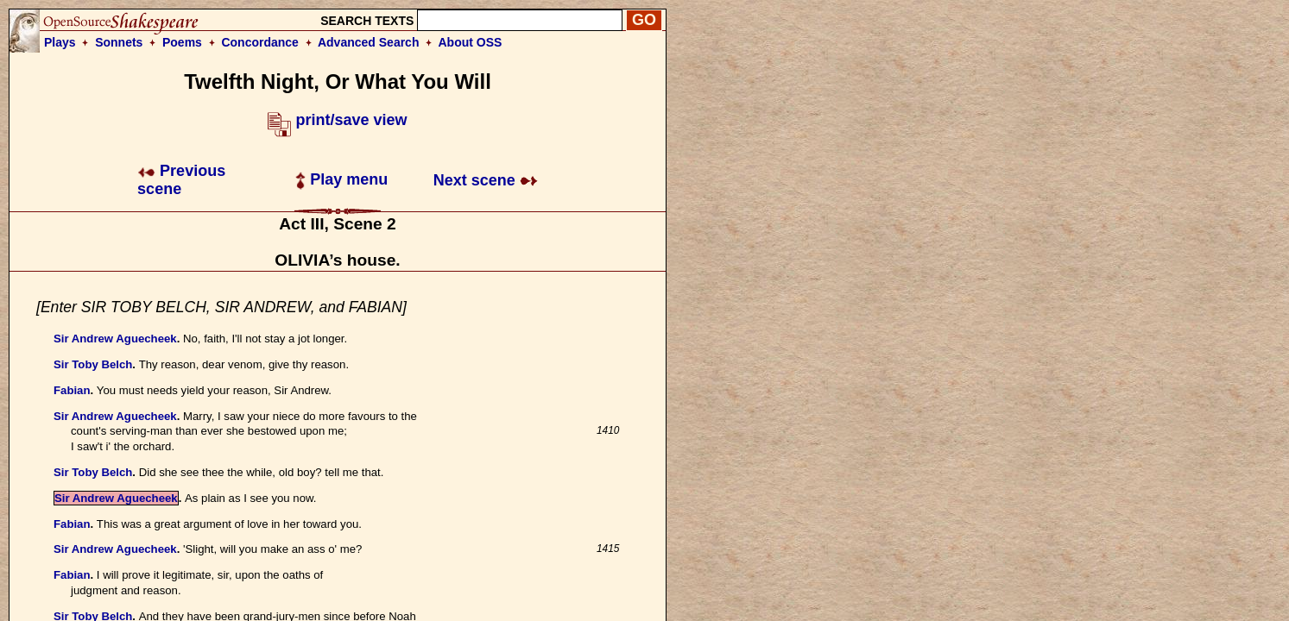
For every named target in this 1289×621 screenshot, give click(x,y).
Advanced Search (369, 42)
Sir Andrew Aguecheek (115, 338)
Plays (60, 42)
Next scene (485, 180)
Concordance (259, 42)
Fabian (72, 390)
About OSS (470, 42)
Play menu (341, 179)
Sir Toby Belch (93, 364)
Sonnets (118, 42)
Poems (182, 42)
